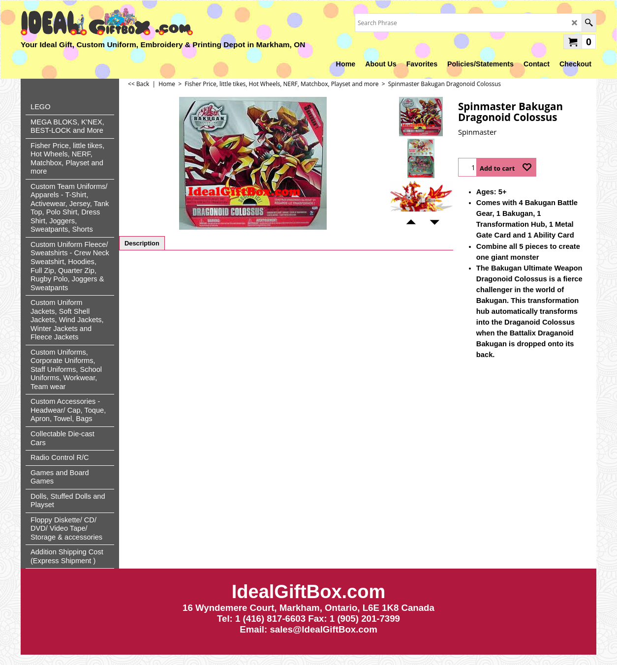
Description (141, 243)
